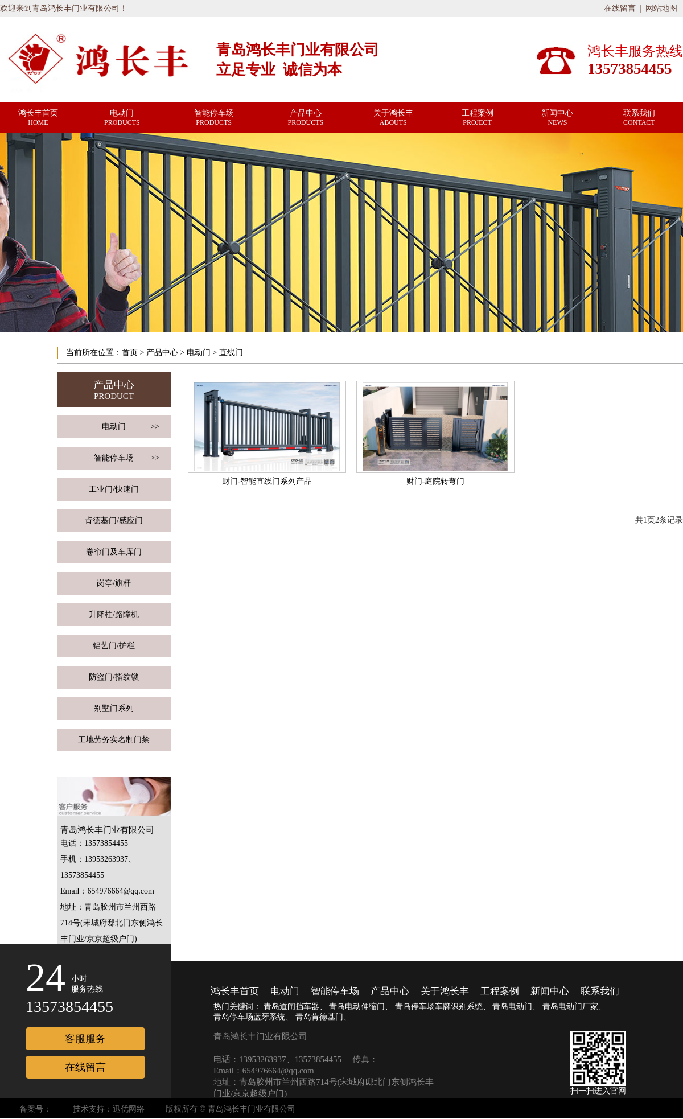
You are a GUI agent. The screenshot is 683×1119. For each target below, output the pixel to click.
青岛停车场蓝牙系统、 (253, 1017)
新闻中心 (549, 991)
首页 (130, 352)
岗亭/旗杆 (114, 583)
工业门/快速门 (114, 489)
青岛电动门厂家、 (574, 1006)
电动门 (199, 352)
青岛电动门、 (516, 1006)
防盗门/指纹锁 (114, 677)
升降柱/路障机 (114, 614)
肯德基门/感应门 (114, 520)
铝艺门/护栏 (114, 645)
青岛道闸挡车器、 (295, 1006)
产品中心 (162, 352)
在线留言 (620, 8)
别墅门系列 (114, 708)
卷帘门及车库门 (114, 552)
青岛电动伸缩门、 (361, 1006)
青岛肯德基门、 (323, 1017)
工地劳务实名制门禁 (114, 739)
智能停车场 (126, 458)
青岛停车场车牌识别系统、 (443, 1006)
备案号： (35, 1109)
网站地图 (661, 8)
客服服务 (85, 1038)
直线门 (231, 352)
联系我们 (600, 991)
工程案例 (499, 991)
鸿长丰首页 (235, 991)
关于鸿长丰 (445, 991)
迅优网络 (129, 1109)
